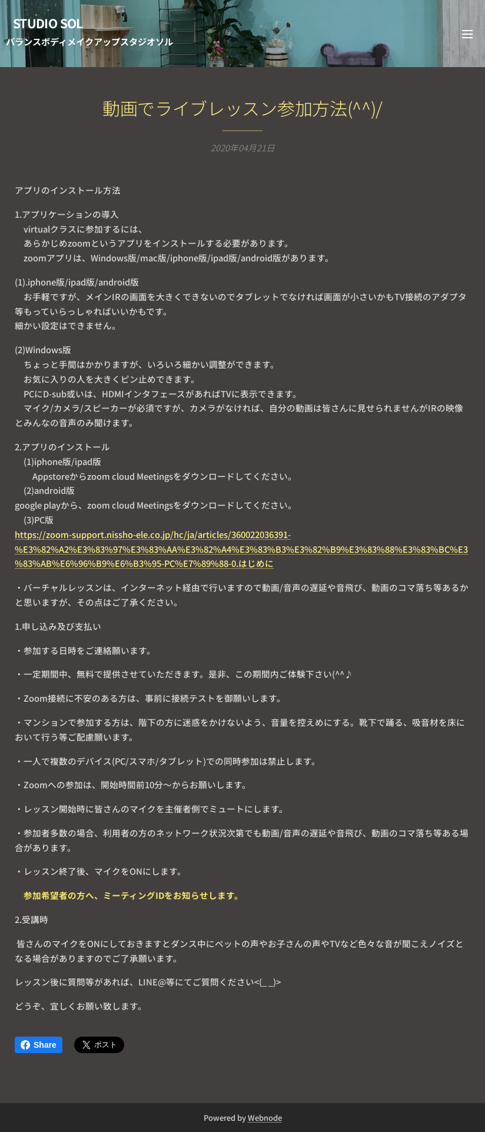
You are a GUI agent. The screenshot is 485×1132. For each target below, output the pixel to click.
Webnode (265, 1117)
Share (39, 1045)
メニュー (467, 34)
